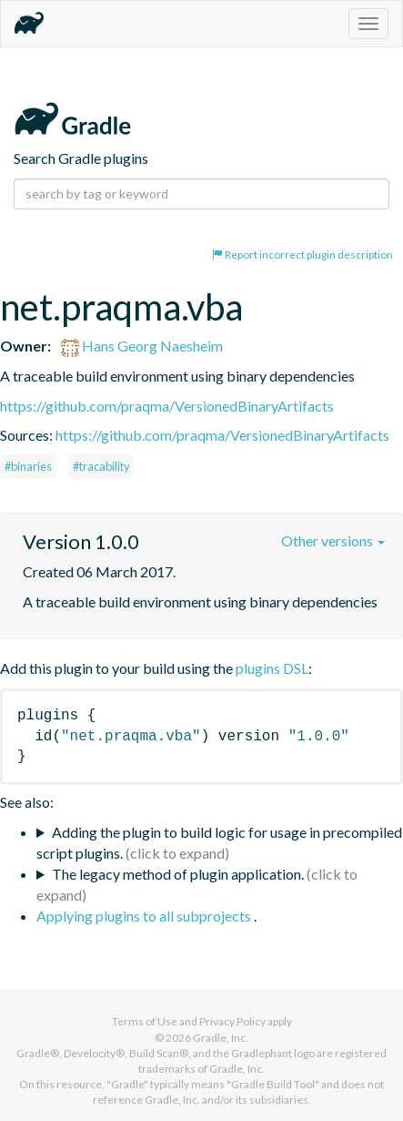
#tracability (101, 466)
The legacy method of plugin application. (178, 873)
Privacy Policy (232, 1021)
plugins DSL (272, 668)
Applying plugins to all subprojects (145, 915)
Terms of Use (144, 1021)
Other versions (333, 540)
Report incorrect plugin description (302, 254)
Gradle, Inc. (220, 1038)
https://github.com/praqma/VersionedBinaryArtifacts (167, 405)
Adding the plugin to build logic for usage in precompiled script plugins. (219, 842)
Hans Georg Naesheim (142, 345)
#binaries (28, 466)
